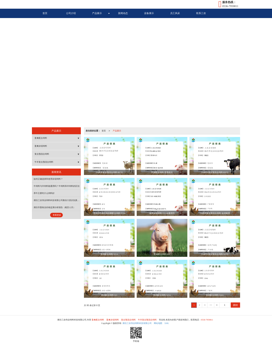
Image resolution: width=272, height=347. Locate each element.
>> (211, 305)
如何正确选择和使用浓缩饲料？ (48, 179)
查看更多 (57, 215)
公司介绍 (71, 13)
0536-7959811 (207, 320)
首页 (44, 13)
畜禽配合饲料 (41, 138)
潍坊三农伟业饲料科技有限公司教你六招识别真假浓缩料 (57, 200)
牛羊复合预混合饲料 (44, 162)
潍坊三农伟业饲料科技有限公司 (137, 323)
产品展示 (97, 13)
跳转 (235, 305)
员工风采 (175, 13)
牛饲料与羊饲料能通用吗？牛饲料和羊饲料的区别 (56, 186)
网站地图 (158, 323)
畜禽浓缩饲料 (41, 146)
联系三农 (201, 13)
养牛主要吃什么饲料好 (44, 193)
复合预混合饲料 (42, 154)
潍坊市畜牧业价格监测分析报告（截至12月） (54, 207)
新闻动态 (123, 13)
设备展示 (149, 13)
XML (166, 323)
